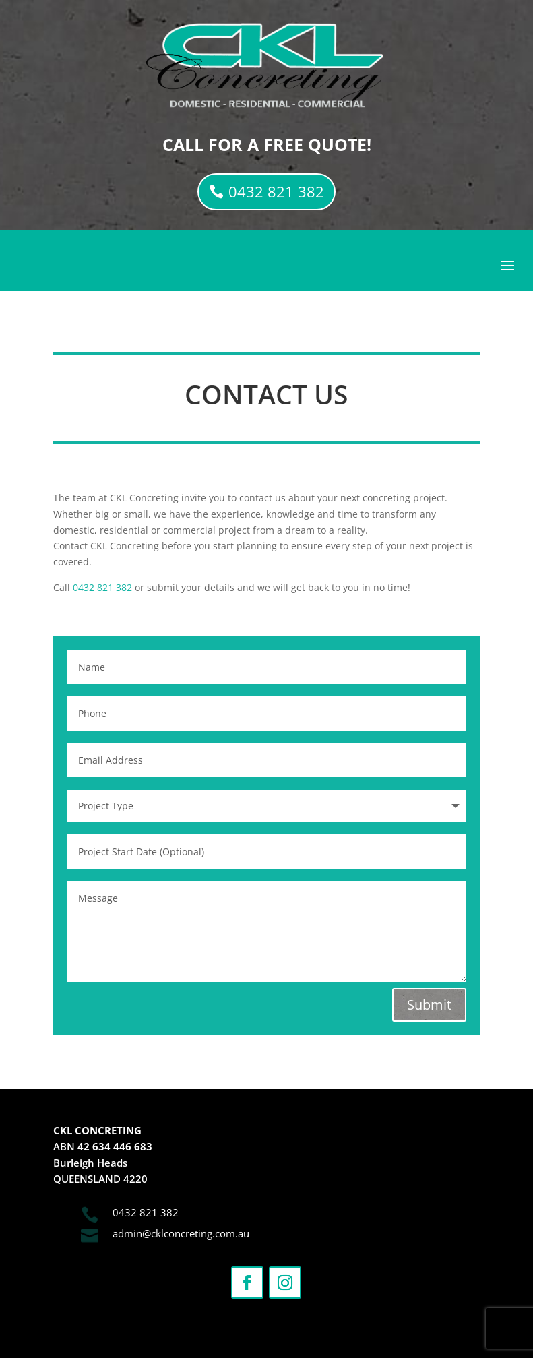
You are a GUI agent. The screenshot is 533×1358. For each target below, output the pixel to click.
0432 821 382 (276, 191)
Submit (429, 1004)
